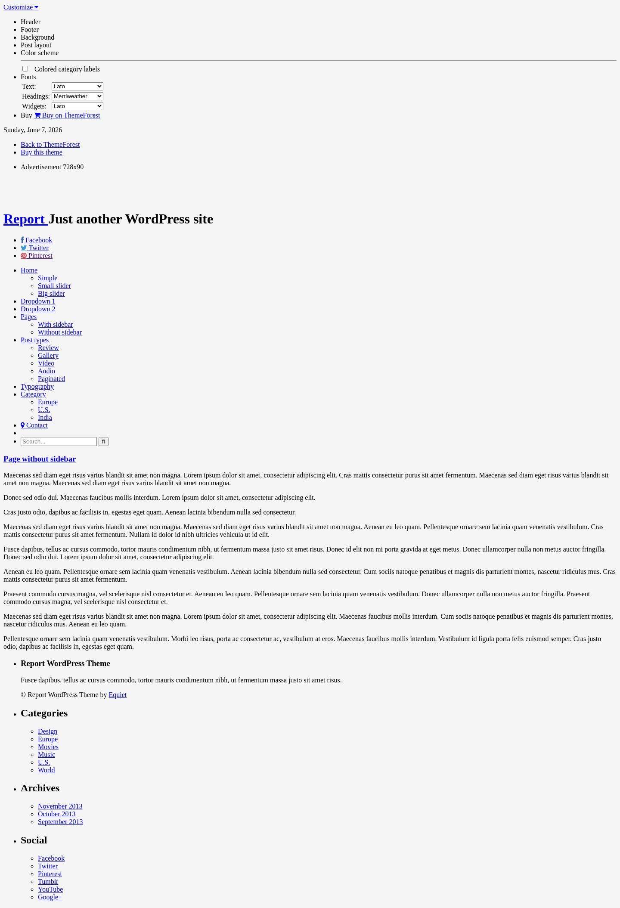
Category (33, 394)
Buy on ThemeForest (67, 115)
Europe (48, 402)
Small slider (54, 285)
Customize (20, 7)
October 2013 (57, 814)
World (46, 770)
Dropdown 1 (38, 301)
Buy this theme (41, 152)
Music (46, 754)
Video (46, 363)
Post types (35, 340)
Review (48, 347)
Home (29, 270)
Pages (29, 316)
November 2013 (60, 806)
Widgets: (34, 106)
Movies (48, 746)
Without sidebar (60, 332)
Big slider (51, 293)
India (45, 417)
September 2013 (60, 821)
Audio (46, 371)
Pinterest (40, 255)
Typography (37, 386)
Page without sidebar (39, 458)
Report (25, 218)
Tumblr (48, 881)
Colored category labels (61, 69)
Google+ (50, 897)
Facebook (38, 240)
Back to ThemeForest (50, 144)
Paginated (51, 378)
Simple (47, 278)
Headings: (36, 96)
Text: (29, 86)
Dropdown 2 (38, 309)
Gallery (48, 355)
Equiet (117, 694)
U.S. (44, 409)
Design (47, 731)
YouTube (50, 889)
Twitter (39, 247)
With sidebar (55, 324)
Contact (34, 425)
